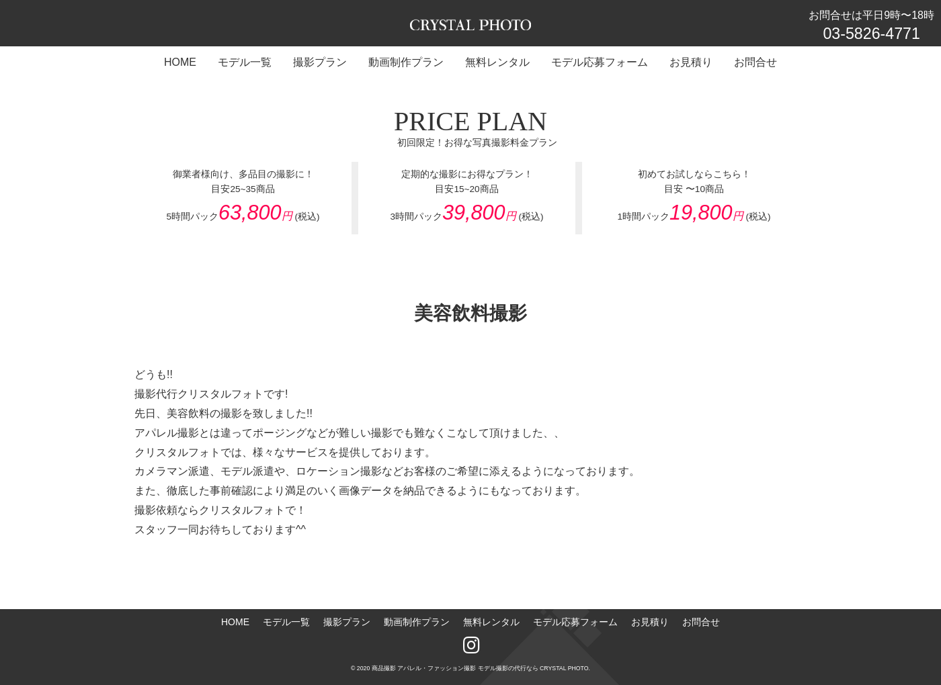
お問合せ (701, 621)
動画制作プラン (417, 621)
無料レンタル (491, 621)
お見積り (650, 621)
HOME (235, 621)
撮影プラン (346, 621)
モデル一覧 (286, 621)
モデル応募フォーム (575, 621)
